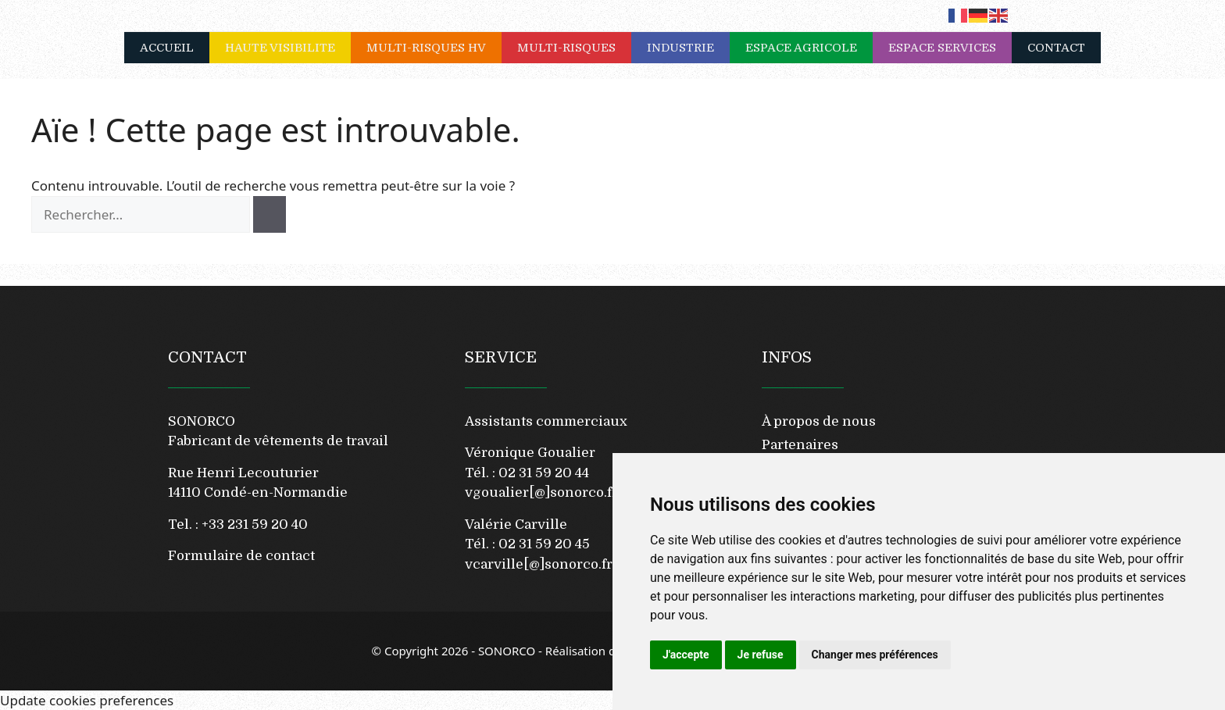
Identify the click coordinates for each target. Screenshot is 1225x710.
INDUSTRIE (688, 47)
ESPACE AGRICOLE (809, 47)
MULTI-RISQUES (574, 47)
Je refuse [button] (761, 654)
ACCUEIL (167, 48)
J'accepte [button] (685, 654)
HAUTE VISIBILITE (288, 47)
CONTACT (1056, 48)
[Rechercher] (269, 215)
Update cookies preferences (86, 700)
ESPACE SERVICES (950, 47)
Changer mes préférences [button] (875, 654)
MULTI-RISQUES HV (434, 47)
